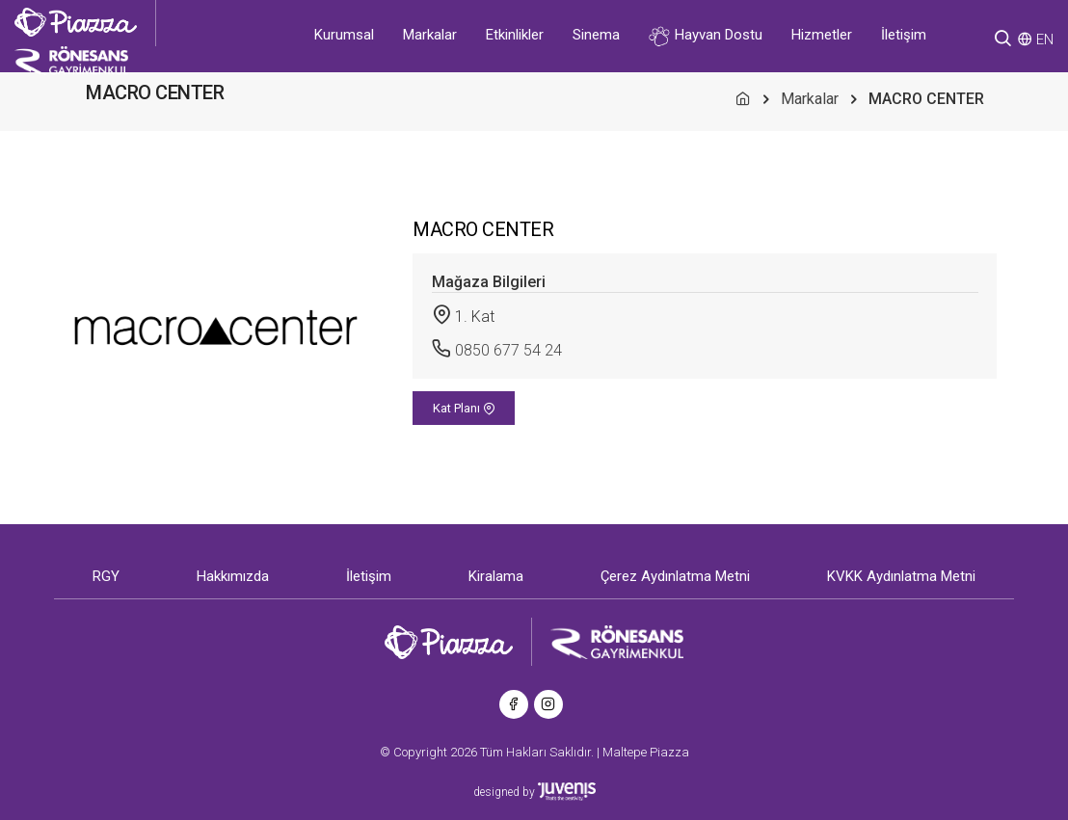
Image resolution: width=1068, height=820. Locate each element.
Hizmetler (821, 34)
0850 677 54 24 (508, 350)
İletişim (903, 34)
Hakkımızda (233, 576)
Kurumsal (344, 34)
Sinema (596, 34)
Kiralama (495, 576)
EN (1045, 39)
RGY (106, 576)
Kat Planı (464, 408)
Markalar (430, 34)
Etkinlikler (515, 34)
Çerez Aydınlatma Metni (675, 576)
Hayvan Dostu (705, 36)
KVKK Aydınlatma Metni (901, 576)
